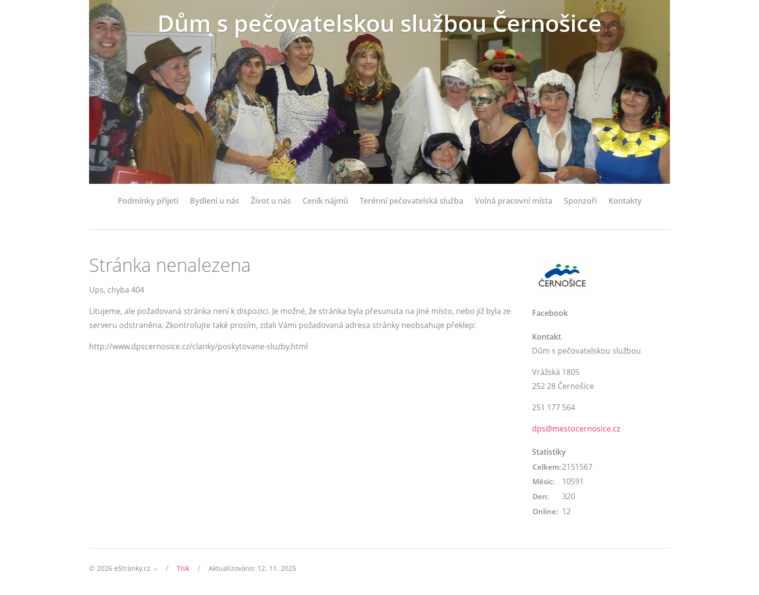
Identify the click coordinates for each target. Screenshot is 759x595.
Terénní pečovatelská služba (411, 200)
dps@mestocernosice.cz (576, 428)
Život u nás (271, 200)
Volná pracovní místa (513, 200)
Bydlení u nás (214, 200)
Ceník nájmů (325, 200)
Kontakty (625, 200)
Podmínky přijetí (148, 200)
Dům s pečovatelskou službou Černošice (379, 23)
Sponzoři (580, 200)
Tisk (183, 568)
